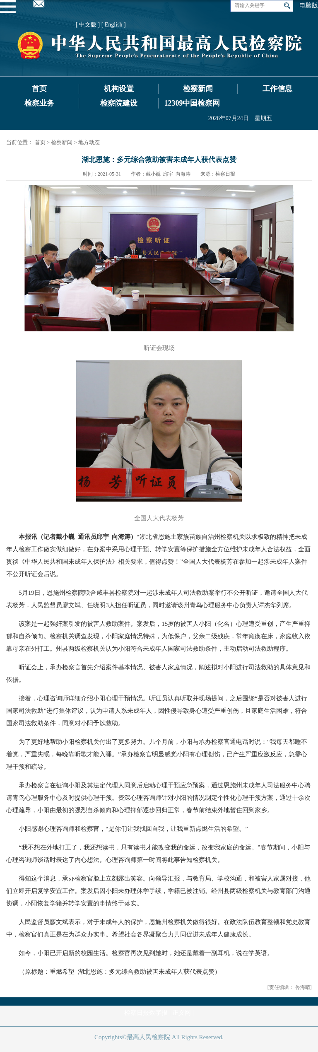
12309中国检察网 (192, 103)
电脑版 (308, 5)
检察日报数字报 (146, 1012)
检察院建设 (118, 103)
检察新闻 (198, 88)
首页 (39, 88)
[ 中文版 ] (88, 25)
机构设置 (119, 88)
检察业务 (39, 103)
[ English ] (113, 25)
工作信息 (277, 88)
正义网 (181, 1012)
